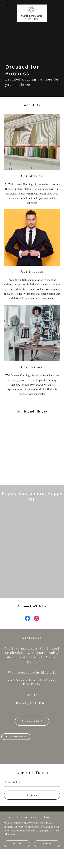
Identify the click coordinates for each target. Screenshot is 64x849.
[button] (8, 6)
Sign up (32, 795)
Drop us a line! (32, 721)
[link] (32, 6)
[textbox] (32, 782)
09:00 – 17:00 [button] (37, 703)
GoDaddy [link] (37, 825)
